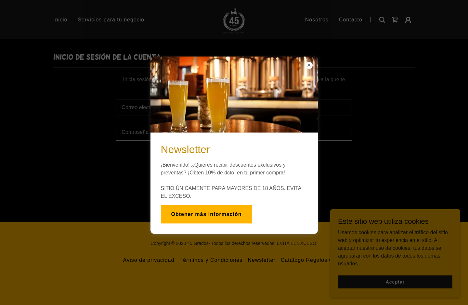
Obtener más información (206, 214)
